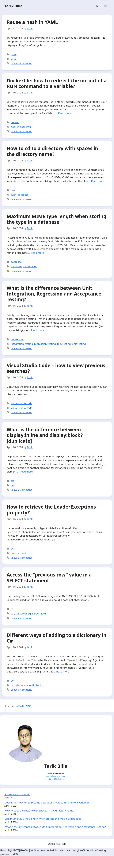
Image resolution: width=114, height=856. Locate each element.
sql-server (21, 613)
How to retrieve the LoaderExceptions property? (51, 510)
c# (12, 548)
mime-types (30, 266)
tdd (59, 344)
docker (15, 122)
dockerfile (25, 126)
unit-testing (17, 339)
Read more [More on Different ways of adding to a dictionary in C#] (62, 671)
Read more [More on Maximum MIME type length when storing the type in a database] (37, 252)
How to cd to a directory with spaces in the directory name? (52, 151)
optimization (36, 685)
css (12, 480)
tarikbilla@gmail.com (55, 776)
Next (30, 705)
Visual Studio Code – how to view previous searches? (56, 368)
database (16, 261)
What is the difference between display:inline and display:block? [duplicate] (45, 435)
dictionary (22, 685)
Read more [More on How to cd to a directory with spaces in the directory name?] (97, 181)
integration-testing (22, 344)
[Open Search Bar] (97, 6)
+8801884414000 (56, 779)
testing (66, 344)
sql (12, 609)
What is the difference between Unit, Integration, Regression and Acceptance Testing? (54, 293)
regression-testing (45, 344)
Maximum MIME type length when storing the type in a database (56, 219)
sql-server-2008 (37, 613)
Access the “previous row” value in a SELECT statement (49, 577)
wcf (24, 553)
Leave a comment (21, 63)
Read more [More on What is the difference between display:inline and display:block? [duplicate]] (26, 471)
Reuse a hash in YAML (32, 22)
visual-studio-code (21, 403)
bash (13, 190)
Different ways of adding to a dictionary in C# (56, 638)
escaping (23, 194)
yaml (13, 54)
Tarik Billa (13, 5)
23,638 (20, 705)
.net (13, 553)
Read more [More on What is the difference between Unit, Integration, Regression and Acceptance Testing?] (37, 330)
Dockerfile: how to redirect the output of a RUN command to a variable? (57, 83)
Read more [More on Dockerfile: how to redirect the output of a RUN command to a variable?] (64, 113)
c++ (19, 553)
